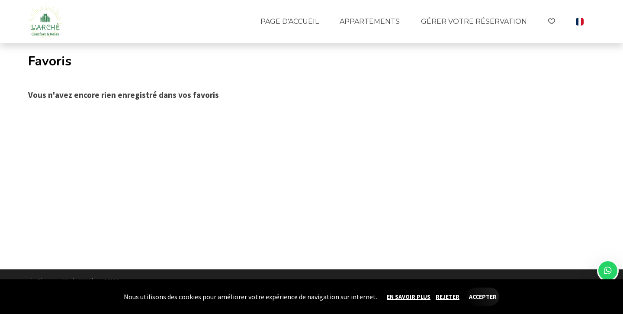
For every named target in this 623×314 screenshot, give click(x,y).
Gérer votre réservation (474, 21)
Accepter (483, 297)
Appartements (370, 21)
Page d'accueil (289, 21)
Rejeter (447, 297)
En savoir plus (408, 297)
